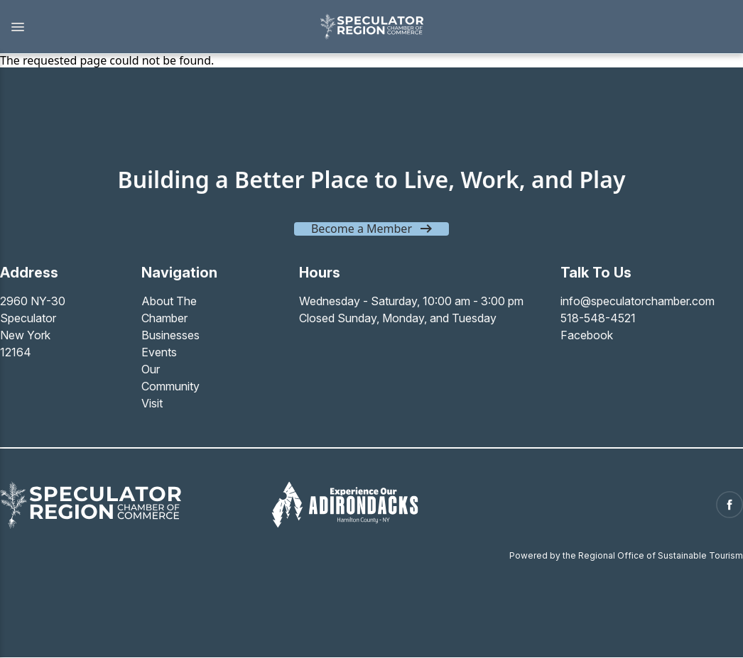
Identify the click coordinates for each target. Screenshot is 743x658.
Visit (152, 403)
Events (159, 352)
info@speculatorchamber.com (637, 301)
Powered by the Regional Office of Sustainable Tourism (626, 555)
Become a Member (361, 228)
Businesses (170, 335)
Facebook (586, 335)
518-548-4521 (598, 318)
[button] (152, 27)
